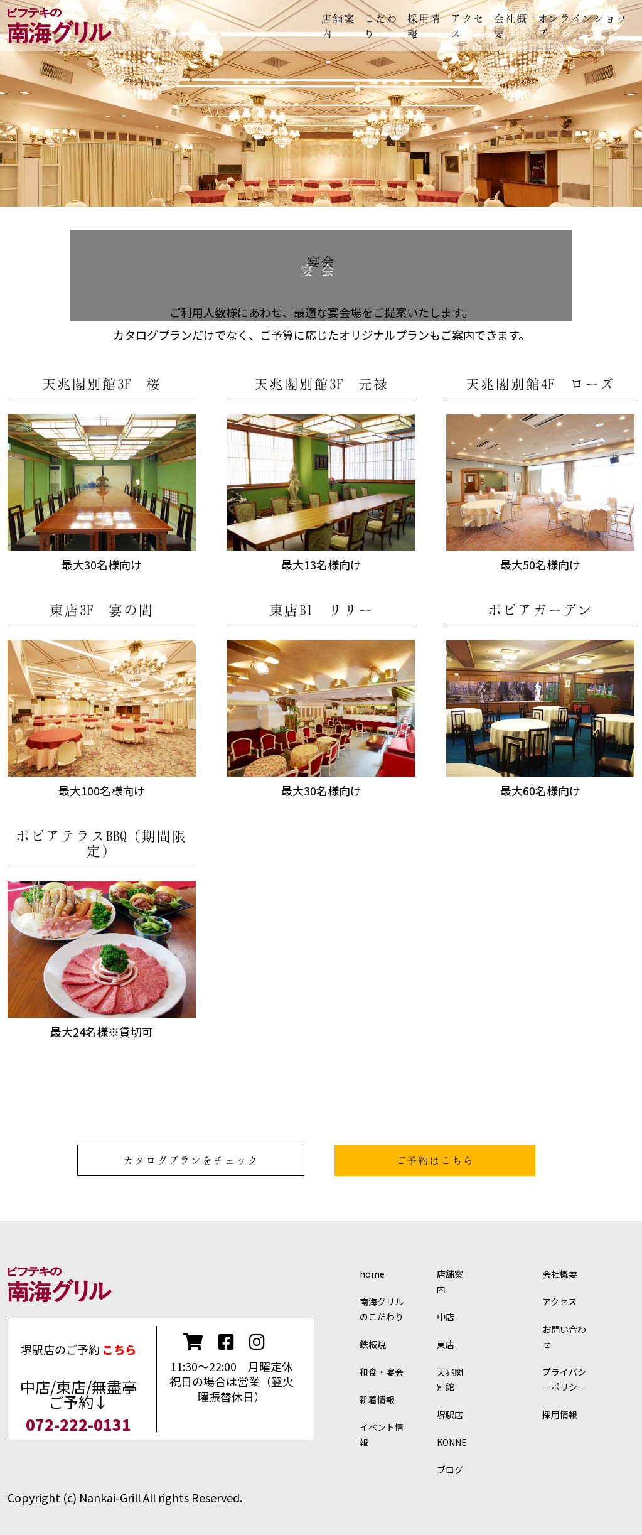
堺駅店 (450, 1414)
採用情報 (559, 1414)
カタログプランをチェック (191, 1160)
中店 (445, 1316)
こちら (119, 1349)
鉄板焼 (373, 1344)
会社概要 (559, 1274)
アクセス (559, 1301)
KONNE (452, 1442)
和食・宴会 (382, 1371)
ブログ (450, 1469)
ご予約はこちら (434, 1160)
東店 (445, 1344)
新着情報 (377, 1399)
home (372, 1274)
